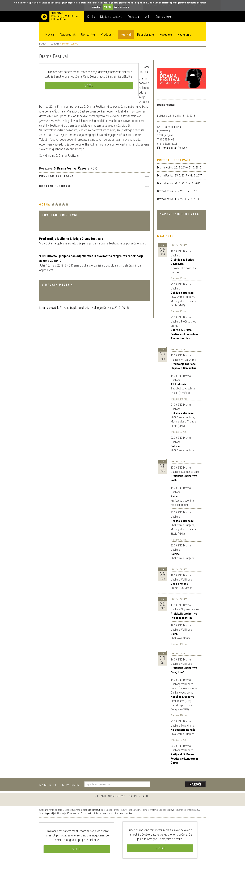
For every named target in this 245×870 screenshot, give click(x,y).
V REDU (107, 7)
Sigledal (48, 813)
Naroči (195, 784)
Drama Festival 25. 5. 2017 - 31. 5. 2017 (179, 175)
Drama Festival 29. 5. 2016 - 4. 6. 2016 (178, 183)
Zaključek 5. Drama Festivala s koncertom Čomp (184, 758)
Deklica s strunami (182, 292)
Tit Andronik (178, 384)
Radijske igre (145, 35)
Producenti (108, 35)
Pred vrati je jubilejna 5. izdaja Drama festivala (71, 239)
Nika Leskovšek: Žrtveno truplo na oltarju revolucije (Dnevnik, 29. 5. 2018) (84, 308)
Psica (174, 496)
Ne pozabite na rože (183, 729)
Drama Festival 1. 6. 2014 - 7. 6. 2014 (178, 199)
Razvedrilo (184, 35)
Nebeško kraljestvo (182, 696)
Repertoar (133, 17)
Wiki (147, 17)
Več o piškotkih (121, 7)
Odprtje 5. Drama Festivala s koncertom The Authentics (184, 334)
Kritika (91, 17)
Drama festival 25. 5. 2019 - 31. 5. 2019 (179, 167)
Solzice (175, 446)
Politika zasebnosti (103, 813)
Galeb (174, 634)
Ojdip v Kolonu (179, 583)
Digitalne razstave (111, 17)
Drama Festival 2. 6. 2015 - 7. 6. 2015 (178, 191)
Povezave (165, 35)
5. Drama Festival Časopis (71, 168)
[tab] (94, 176)
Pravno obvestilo (123, 813)
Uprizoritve (88, 35)
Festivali (126, 35)
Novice (49, 35)
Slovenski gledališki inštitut (86, 809)
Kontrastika (73, 813)
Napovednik (67, 35)
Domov (42, 43)
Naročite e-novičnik (59, 785)
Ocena (44, 204)
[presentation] (180, 784)
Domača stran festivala (172, 148)
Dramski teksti (164, 17)
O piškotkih (86, 813)
